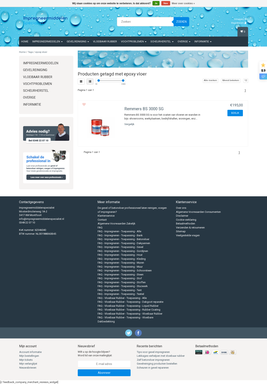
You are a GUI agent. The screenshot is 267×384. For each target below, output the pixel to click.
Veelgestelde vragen (188, 235)
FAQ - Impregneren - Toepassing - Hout (120, 254)
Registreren (239, 23)
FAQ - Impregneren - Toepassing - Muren (121, 262)
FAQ (100, 227)
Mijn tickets (26, 359)
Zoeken (181, 21)
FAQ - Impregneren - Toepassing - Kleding (122, 258)
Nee (166, 3)
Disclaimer (182, 215)
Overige (184, 41)
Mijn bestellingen (29, 355)
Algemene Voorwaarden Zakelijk (116, 223)
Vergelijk (129, 124)
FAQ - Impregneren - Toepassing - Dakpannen (124, 243)
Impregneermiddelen (47, 41)
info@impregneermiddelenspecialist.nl (41, 218)
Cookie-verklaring (186, 219)
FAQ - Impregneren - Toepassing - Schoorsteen (125, 270)
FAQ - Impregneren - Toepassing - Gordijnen (123, 251)
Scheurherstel (162, 41)
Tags (30, 52)
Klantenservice (106, 215)
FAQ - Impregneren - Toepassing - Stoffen (122, 282)
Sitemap (181, 231)
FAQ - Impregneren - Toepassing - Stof (120, 278)
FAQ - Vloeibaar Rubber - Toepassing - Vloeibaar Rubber (130, 313)
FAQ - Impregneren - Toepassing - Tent (120, 290)
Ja (156, 3)
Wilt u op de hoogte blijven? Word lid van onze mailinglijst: (95, 353)
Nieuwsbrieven (27, 367)
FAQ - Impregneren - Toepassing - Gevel (120, 247)
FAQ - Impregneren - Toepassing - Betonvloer (123, 239)
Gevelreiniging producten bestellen (157, 363)
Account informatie (30, 351)
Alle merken (210, 80)
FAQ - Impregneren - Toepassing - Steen (120, 274)
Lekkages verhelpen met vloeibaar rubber (161, 355)
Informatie (203, 41)
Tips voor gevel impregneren (153, 351)
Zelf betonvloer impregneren (153, 359)
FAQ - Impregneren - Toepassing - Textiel (121, 293)
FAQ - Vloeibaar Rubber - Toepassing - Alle (122, 297)
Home (24, 41)
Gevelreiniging (78, 41)
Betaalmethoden (185, 223)
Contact (102, 219)
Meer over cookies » (183, 3)
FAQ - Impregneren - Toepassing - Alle (119, 231)
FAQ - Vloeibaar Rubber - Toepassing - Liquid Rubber (128, 305)
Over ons (181, 207)
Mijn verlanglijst (28, 363)
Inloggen (240, 19)
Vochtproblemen (133, 41)
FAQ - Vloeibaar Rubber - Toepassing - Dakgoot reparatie (130, 301)
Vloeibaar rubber (105, 41)
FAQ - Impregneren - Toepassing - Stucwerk (123, 286)
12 (245, 80)
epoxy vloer (41, 52)
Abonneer (104, 372)
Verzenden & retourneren (190, 227)
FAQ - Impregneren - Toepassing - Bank (120, 235)
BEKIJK (235, 113)
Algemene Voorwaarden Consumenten (198, 211)
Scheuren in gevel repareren (153, 367)
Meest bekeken (230, 80)
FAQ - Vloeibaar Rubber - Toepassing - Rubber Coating (129, 309)
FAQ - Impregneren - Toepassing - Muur (120, 266)
